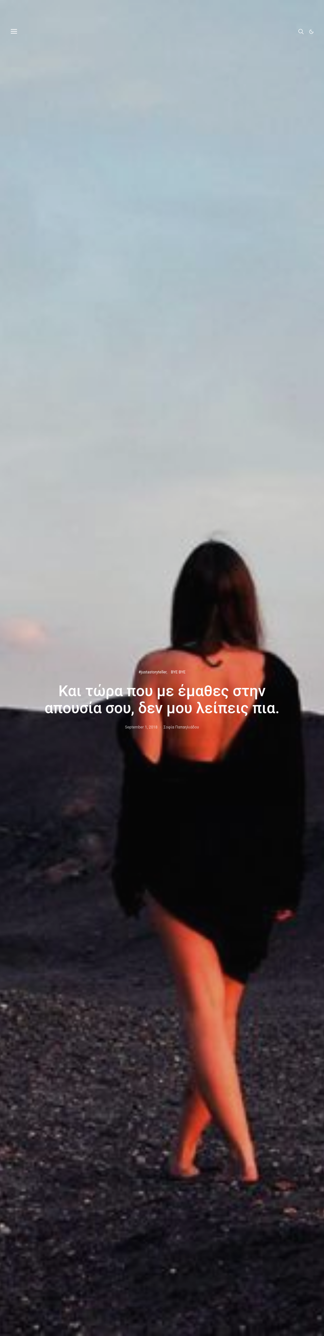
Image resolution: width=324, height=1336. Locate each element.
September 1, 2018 (141, 727)
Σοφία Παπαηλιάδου (181, 727)
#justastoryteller (153, 672)
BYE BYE (178, 672)
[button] (311, 31)
